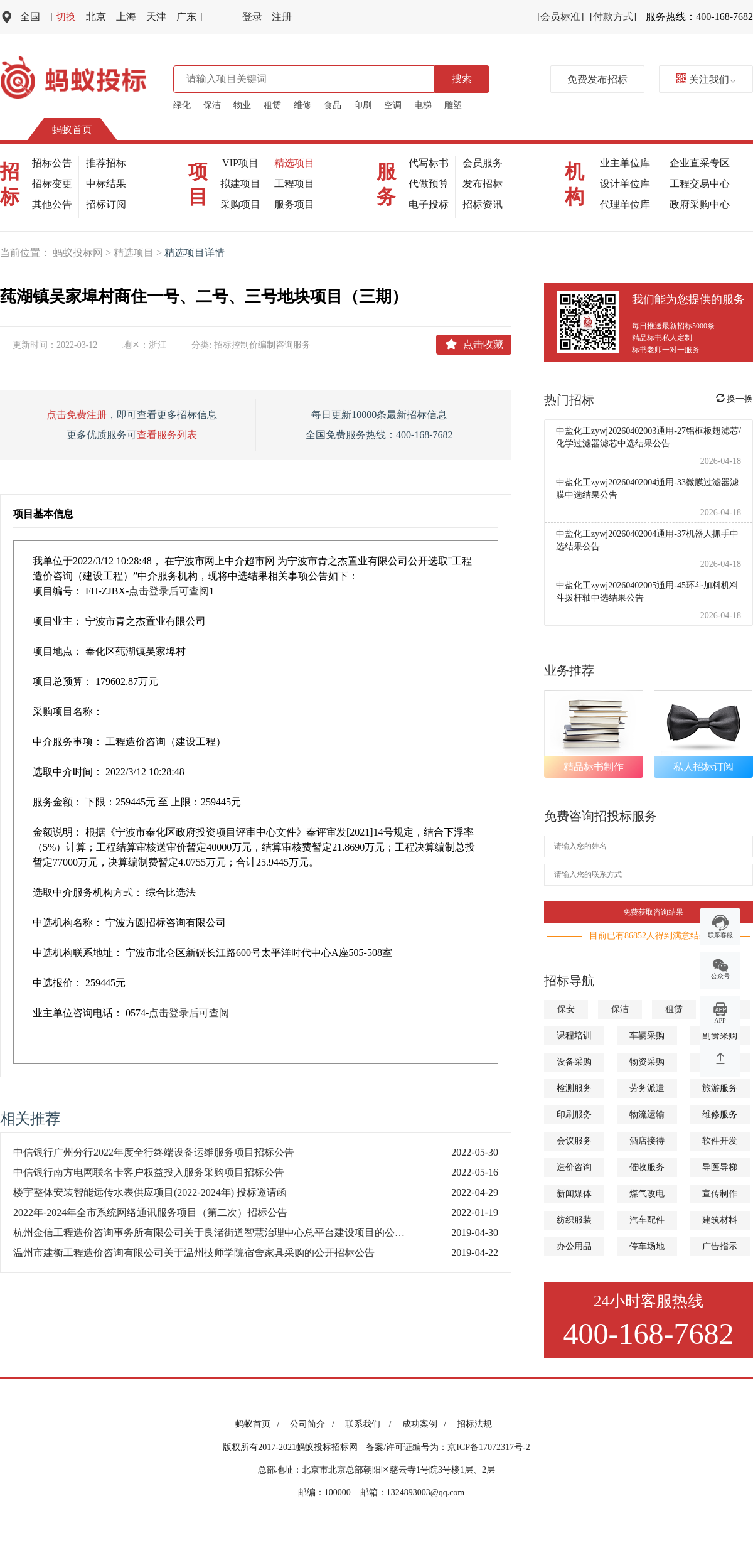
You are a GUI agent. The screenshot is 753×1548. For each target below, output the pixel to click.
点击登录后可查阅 (169, 591)
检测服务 (574, 1088)
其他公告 (52, 204)
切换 (63, 16)
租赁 (272, 105)
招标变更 (52, 183)
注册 (282, 16)
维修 (302, 105)
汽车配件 (647, 1220)
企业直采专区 (700, 163)
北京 (96, 16)
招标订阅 (106, 204)
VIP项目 (240, 163)
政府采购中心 (700, 204)
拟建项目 (240, 183)
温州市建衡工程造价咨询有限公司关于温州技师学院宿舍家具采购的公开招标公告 (194, 1252)
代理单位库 (625, 204)
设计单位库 (625, 183)
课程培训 (574, 1035)
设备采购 (574, 1062)
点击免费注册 (76, 414)
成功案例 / (426, 1424)
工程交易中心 (700, 183)
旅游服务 (719, 1088)
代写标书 (429, 163)
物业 (242, 105)
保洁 (212, 105)
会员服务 (482, 163)
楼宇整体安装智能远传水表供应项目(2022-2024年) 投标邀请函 (150, 1192)
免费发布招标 (597, 79)
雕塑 (453, 105)
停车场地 (647, 1246)
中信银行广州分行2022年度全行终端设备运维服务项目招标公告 (153, 1152)
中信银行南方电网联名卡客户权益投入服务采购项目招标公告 (148, 1172)
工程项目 (294, 183)
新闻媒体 (574, 1193)
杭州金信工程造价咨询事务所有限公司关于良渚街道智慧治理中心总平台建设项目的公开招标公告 (219, 1232)
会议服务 (574, 1141)
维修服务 (719, 1114)
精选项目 (294, 163)
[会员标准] (560, 16)
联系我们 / (370, 1424)
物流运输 (647, 1114)
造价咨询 (574, 1167)
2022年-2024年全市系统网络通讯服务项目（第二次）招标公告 (150, 1212)
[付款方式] (613, 16)
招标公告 (52, 163)
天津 (156, 16)
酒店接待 (647, 1141)
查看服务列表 (167, 434)
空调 (393, 105)
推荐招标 (106, 163)
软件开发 (719, 1141)
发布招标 (482, 183)
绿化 (182, 105)
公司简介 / (314, 1424)
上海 (126, 16)
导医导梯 (719, 1167)
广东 (189, 16)
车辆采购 (647, 1035)
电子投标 (429, 204)
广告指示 (719, 1246)
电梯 (423, 105)
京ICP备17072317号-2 (488, 1447)
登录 (252, 16)
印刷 (362, 105)
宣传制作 (719, 1193)
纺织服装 (574, 1220)
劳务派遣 (647, 1088)
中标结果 (106, 183)
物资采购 (647, 1062)
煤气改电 (647, 1193)
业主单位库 (625, 163)
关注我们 (705, 79)
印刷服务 (574, 1114)
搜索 (462, 78)
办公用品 (574, 1246)
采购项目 (240, 204)
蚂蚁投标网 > (83, 252)
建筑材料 (719, 1220)
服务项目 (294, 204)
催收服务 (647, 1167)
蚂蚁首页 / (259, 1424)
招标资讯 (482, 204)
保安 (566, 1009)
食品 (332, 105)
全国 (30, 16)
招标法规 (474, 1424)
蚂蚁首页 (72, 129)
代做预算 (429, 183)
